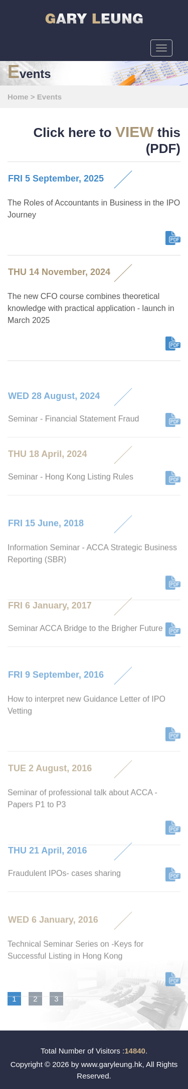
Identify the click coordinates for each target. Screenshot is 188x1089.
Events (49, 96)
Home (18, 96)
